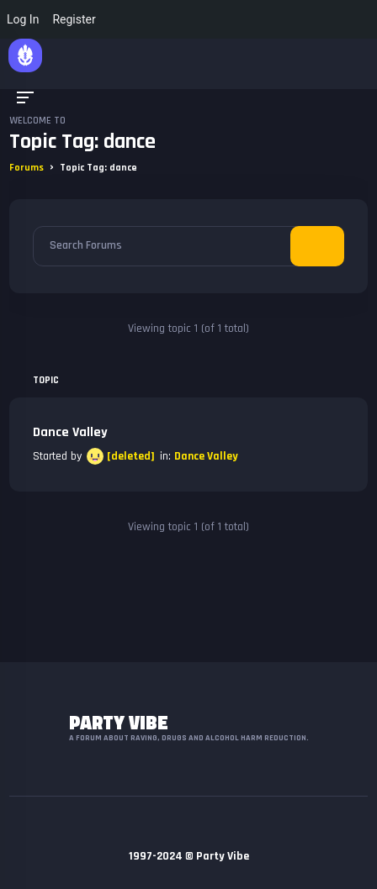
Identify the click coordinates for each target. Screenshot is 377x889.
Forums (26, 167)
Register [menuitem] (73, 19)
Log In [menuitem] (23, 19)
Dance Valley (70, 432)
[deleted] (131, 456)
